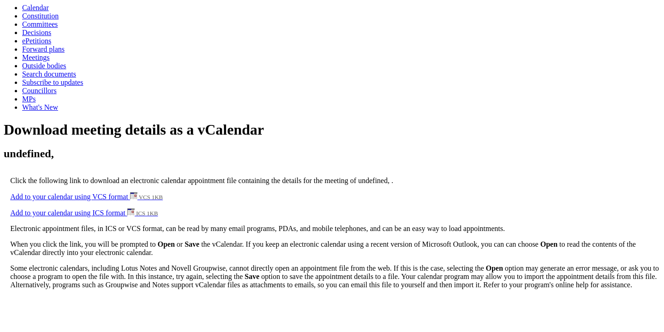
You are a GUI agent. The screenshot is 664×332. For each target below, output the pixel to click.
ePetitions (36, 41)
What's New (40, 107)
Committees (40, 24)
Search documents (49, 74)
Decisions (36, 32)
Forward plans (43, 49)
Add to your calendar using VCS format (86, 197)
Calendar (35, 8)
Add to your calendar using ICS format (84, 213)
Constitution (40, 16)
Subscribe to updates (52, 82)
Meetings (36, 57)
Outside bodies (44, 66)
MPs (29, 99)
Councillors (39, 91)
